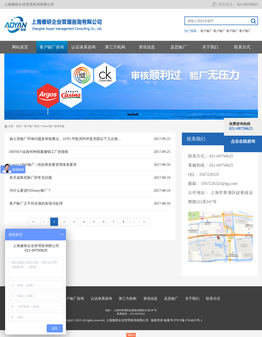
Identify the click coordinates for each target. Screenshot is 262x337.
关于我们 (210, 47)
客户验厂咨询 (52, 47)
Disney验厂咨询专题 (53, 126)
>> (144, 221)
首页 (18, 126)
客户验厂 (206, 31)
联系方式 (242, 47)
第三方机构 (115, 47)
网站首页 (20, 47)
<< (33, 221)
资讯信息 (147, 47)
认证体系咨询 (83, 47)
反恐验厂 (178, 47)
